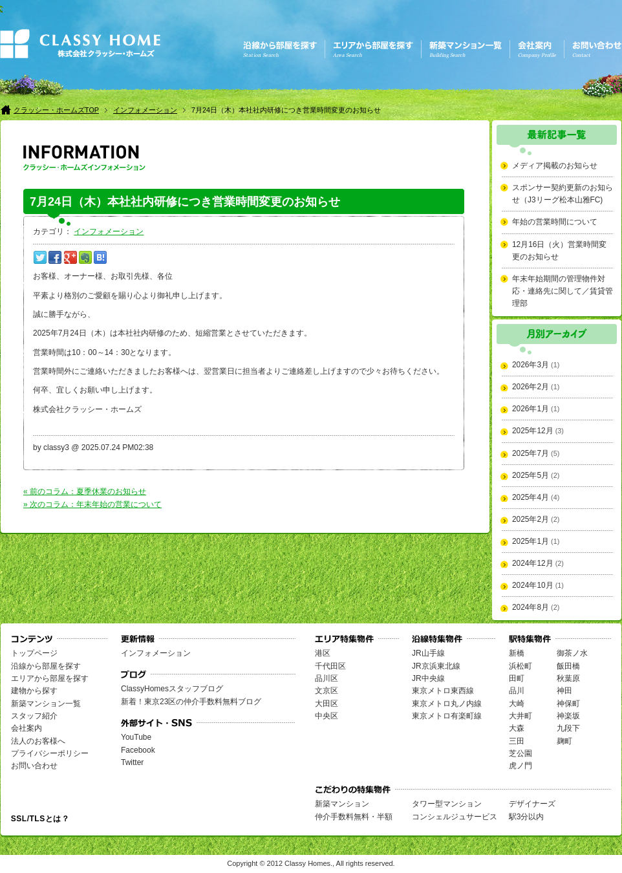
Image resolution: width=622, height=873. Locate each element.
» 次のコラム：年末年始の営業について (92, 504)
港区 (322, 653)
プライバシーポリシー (50, 753)
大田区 (326, 703)
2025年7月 (530, 453)
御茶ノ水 (572, 653)
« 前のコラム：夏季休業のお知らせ (84, 491)
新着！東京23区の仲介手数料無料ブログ (191, 701)
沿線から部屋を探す (46, 666)
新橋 (516, 653)
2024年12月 (532, 563)
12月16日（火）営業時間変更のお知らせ (559, 250)
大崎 (516, 703)
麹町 (564, 741)
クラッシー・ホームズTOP (56, 110)
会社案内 (26, 728)
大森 (516, 728)
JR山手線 (428, 653)
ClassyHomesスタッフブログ (172, 688)
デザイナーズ (532, 803)
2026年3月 (530, 364)
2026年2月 (530, 386)
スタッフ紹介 (34, 715)
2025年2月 (530, 519)
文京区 (326, 690)
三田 (516, 741)
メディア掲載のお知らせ (554, 165)
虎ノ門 (520, 765)
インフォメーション (145, 110)
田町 (516, 678)
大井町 (520, 715)
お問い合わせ (34, 765)
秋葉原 (568, 678)
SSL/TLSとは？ (40, 818)
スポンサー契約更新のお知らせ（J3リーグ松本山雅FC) (562, 193)
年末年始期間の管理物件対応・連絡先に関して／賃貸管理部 (562, 291)
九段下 (568, 728)
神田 (564, 690)
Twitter (132, 762)
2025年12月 (532, 430)
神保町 (568, 703)
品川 (516, 690)
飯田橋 (568, 666)
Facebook (138, 750)
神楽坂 (568, 715)
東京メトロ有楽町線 (447, 715)
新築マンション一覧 (46, 703)
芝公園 (520, 753)
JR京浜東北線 (436, 666)
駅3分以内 (526, 816)
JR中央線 (428, 678)
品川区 (326, 678)
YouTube (136, 737)
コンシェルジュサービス (454, 816)
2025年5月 (530, 475)
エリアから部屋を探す (50, 678)
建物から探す (34, 690)
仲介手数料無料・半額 (353, 816)
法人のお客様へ (38, 741)
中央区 (326, 715)
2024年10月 (532, 585)
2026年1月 (530, 408)
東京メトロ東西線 (443, 690)
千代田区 (330, 666)
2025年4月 (530, 497)
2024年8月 (530, 607)
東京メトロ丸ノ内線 (447, 703)
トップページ (34, 653)
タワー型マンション (447, 803)
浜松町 (520, 666)
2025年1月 (530, 541)
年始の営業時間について (554, 221)
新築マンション (342, 803)
